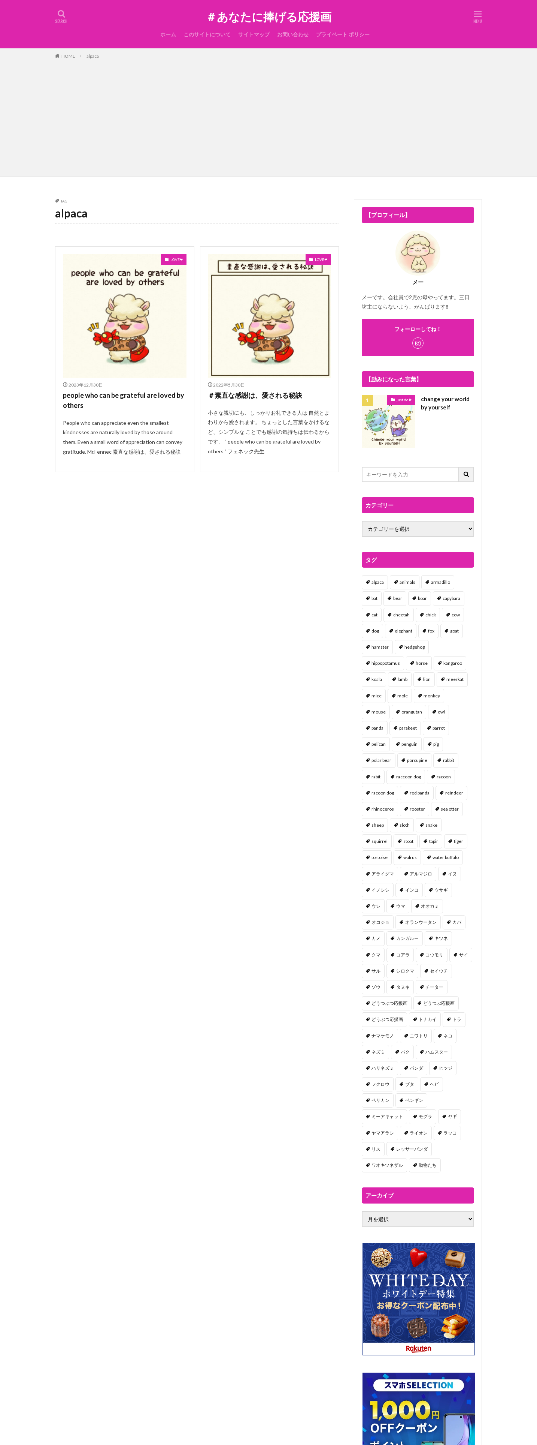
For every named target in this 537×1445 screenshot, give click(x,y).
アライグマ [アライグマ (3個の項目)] (382, 874)
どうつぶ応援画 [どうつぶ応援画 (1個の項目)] (439, 1003)
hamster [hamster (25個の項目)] (380, 647)
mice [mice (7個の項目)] (376, 696)
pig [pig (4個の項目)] (436, 744)
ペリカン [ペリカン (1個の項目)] (380, 1100)
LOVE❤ (176, 259)
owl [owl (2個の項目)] (441, 712)
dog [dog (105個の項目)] (375, 631)
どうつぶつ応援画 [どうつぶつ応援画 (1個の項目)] (389, 1003)
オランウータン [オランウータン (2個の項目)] (421, 922)
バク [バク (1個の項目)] (405, 1052)
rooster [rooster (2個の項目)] (417, 809)
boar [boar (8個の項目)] (422, 598)
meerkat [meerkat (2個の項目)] (455, 679)
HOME (68, 56)
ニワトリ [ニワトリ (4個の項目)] (419, 1036)
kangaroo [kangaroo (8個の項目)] (452, 663)
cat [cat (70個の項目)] (374, 615)
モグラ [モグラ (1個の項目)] (425, 1116)
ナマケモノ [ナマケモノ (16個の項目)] (382, 1036)
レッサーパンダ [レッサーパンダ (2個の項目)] (412, 1149)
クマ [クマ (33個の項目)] (375, 955)
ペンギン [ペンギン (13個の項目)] (414, 1100)
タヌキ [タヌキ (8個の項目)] (403, 987)
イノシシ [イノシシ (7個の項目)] (380, 890)
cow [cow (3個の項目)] (456, 615)
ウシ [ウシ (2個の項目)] (375, 906)
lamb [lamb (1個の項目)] (402, 679)
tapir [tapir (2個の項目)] (433, 841)
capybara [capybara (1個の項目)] (451, 598)
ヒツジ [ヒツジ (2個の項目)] (445, 1068)
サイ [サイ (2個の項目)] (463, 955)
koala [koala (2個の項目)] (376, 679)
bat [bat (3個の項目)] (374, 598)
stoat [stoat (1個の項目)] (408, 841)
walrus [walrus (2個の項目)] (410, 857)
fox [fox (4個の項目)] (431, 631)
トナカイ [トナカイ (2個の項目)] (428, 1019)
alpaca (93, 56)
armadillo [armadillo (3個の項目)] (440, 582)
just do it (404, 399)
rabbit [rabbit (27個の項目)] (448, 760)
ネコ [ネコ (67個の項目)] (447, 1036)
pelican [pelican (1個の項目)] (378, 744)
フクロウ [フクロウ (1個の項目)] (380, 1084)
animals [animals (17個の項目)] (407, 582)
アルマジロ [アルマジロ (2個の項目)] (421, 874)
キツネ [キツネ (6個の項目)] (441, 938)
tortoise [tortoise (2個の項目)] (379, 857)
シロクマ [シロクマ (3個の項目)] (405, 971)
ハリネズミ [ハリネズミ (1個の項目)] (382, 1068)
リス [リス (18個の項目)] (375, 1149)
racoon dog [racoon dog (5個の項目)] (382, 793)
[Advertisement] (268, 116)
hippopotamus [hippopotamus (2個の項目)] (385, 663)
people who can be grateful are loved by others (123, 400)
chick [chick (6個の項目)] (430, 615)
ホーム (168, 34)
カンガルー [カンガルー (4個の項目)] (407, 938)
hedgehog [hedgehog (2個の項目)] (414, 647)
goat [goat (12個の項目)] (454, 631)
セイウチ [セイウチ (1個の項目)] (439, 971)
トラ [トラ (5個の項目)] (456, 1019)
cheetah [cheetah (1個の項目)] (401, 615)
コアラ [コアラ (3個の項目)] (403, 955)
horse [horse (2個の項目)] (422, 663)
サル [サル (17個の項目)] (375, 971)
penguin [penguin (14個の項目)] (409, 744)
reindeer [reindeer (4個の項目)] (454, 793)
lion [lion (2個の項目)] (427, 679)
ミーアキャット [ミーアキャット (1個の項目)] (387, 1116)
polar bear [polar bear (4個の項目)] (381, 760)
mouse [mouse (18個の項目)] (378, 712)
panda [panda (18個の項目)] (377, 728)
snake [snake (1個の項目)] (431, 825)
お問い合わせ (293, 34)
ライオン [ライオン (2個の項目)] (419, 1133)
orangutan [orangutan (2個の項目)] (411, 712)
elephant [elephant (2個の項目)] (403, 631)
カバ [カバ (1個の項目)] (456, 922)
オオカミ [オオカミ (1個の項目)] (430, 906)
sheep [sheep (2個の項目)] (377, 825)
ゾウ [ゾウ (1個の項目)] (375, 987)
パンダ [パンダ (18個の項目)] (416, 1068)
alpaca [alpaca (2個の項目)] (377, 582)
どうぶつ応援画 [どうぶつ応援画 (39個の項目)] (387, 1019)
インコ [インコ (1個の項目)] (412, 890)
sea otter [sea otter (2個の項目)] (450, 809)
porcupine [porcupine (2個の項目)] (417, 760)
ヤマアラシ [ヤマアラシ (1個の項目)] (382, 1133)
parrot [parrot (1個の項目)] (439, 728)
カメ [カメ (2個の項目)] (375, 938)
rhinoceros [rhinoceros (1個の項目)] (382, 809)
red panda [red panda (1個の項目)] (420, 793)
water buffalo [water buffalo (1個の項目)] (446, 857)
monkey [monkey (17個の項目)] (432, 696)
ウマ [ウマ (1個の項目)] (400, 906)
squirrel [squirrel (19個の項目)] (379, 841)
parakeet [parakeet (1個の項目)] (408, 728)
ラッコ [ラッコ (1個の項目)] (450, 1133)
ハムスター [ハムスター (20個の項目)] (436, 1052)
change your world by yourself (445, 403)
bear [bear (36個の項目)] (397, 598)
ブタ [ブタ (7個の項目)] (409, 1084)
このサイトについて (207, 34)
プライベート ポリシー (343, 34)
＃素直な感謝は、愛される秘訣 (255, 395)
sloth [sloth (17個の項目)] (405, 825)
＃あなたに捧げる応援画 (268, 16)
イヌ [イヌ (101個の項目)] (452, 874)
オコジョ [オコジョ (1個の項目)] (380, 922)
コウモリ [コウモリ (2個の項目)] (434, 955)
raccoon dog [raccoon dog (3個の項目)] (408, 776)
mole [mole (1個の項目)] (402, 696)
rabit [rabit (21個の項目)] (375, 776)
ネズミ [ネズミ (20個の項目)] (378, 1052)
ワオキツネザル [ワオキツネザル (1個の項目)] (387, 1165)
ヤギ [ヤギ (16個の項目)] (452, 1116)
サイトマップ (254, 34)
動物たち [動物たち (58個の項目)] (428, 1165)
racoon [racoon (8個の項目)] (444, 776)
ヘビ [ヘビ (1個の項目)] (434, 1084)
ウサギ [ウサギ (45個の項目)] (441, 890)
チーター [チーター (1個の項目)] (434, 987)
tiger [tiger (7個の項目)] (458, 841)
